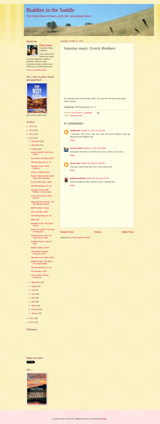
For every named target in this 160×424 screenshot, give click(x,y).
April (33, 302)
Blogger (104, 419)
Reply (72, 140)
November (35, 145)
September (36, 282)
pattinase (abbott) (77, 178)
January (34, 313)
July (33, 290)
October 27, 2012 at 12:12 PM (93, 131)
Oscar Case (75, 163)
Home (97, 232)
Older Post (128, 232)
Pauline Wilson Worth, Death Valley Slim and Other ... (42, 177)
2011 (31, 318)
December (35, 141)
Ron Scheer (47, 45)
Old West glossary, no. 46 (41, 186)
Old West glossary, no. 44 (41, 267)
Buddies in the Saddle (50, 10)
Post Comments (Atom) (80, 238)
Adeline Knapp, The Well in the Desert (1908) (42, 262)
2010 (31, 322)
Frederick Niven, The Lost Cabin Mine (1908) (41, 237)
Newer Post (67, 232)
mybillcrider (75, 131)
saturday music (76, 116)
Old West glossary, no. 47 (41, 162)
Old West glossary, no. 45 (41, 216)
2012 (31, 138)
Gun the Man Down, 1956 (41, 182)
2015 (31, 126)
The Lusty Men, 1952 (39, 212)
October (34, 149)
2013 (31, 134)
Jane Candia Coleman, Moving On (40, 276)
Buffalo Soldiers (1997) (40, 248)
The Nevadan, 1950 (39, 271)
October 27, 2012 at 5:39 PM (94, 148)
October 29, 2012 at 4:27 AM (97, 178)
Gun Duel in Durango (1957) (42, 158)
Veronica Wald (76, 148)
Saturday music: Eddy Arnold (42, 258)
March (34, 306)
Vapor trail (35, 220)
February (35, 309)
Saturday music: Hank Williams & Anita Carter (41, 191)
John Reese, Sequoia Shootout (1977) (39, 253)
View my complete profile (36, 70)
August (34, 286)
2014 (31, 130)
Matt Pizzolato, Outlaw (40, 208)
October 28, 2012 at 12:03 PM (93, 163)
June (33, 294)
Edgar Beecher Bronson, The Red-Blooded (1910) (42, 203)
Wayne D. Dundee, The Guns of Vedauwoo (42, 231)
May (33, 298)
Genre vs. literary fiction (40, 172)
